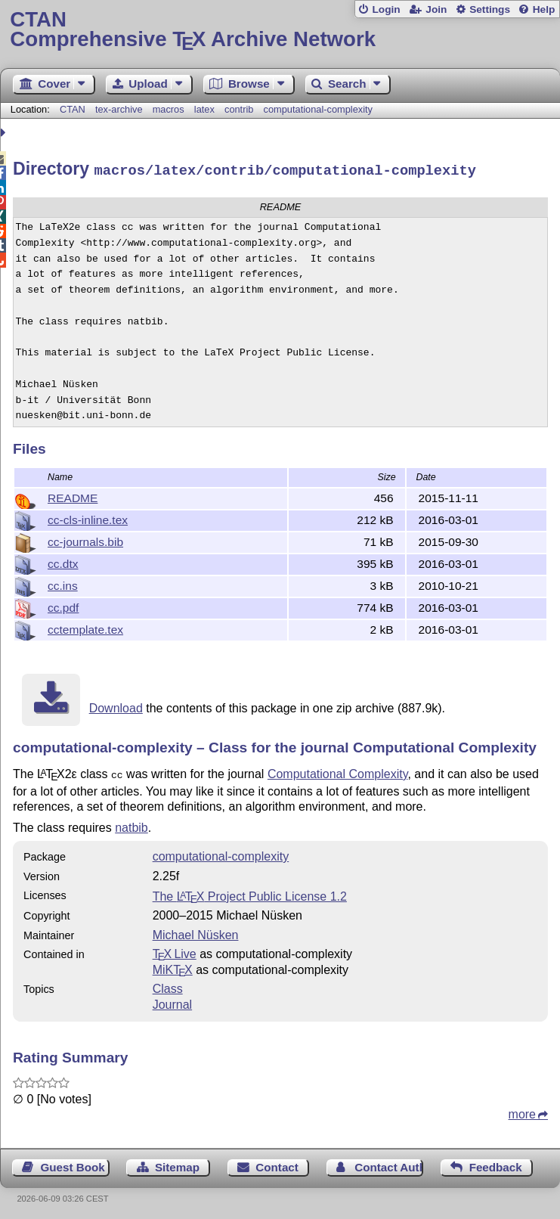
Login (386, 9)
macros (168, 109)
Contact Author (388, 1163)
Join (436, 9)
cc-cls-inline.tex (88, 517)
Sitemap (177, 1163)
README (72, 495)
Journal (172, 1000)
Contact (277, 1163)
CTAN (72, 109)
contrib (238, 109)
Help (544, 9)
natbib (131, 823)
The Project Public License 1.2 (250, 892)
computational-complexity (318, 109)
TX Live (174, 950)
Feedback (495, 1163)
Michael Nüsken (196, 931)
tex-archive (119, 109)
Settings (489, 9)
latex (204, 109)
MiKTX (173, 966)
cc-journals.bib (85, 539)
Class (168, 985)
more (522, 1110)
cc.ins (63, 583)
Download (116, 705)
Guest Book (73, 1163)
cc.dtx (63, 561)
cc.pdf (63, 605)
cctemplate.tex (85, 627)
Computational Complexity (338, 771)
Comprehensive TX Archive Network (279, 30)
